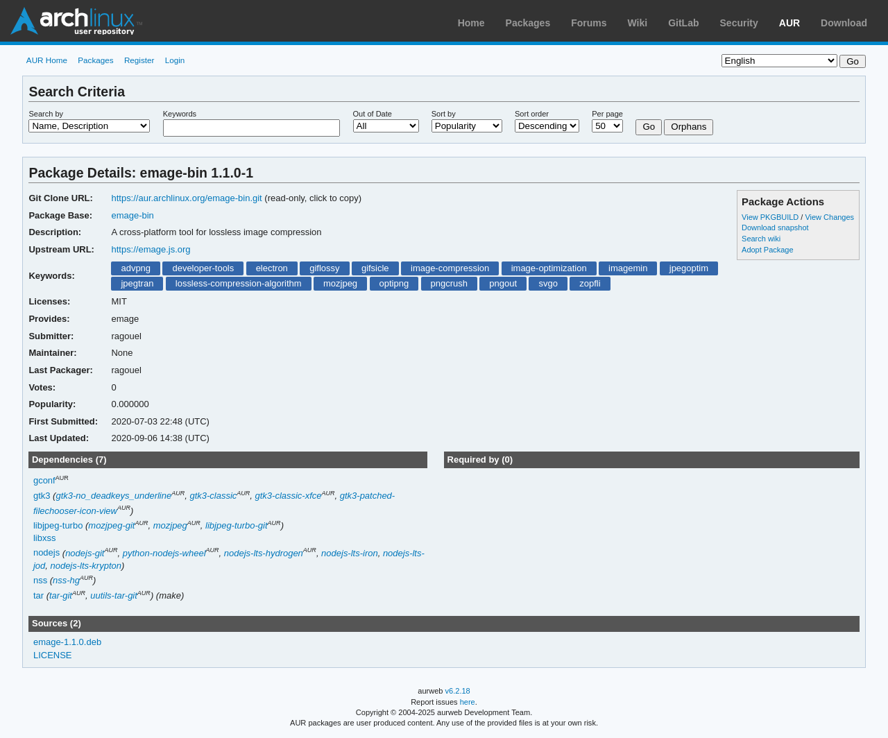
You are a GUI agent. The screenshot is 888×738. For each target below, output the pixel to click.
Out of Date (372, 114)
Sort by (444, 114)
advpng (136, 268)
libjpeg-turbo (58, 525)
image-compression (450, 268)
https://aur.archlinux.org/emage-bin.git (186, 198)
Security (739, 22)
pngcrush (449, 283)
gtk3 (42, 495)
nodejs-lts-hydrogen (263, 553)
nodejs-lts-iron (349, 553)
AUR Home (46, 60)
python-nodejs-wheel (164, 553)
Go (648, 126)
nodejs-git (84, 553)
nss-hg (66, 580)
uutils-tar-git (113, 595)
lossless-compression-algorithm (239, 283)
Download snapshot (775, 227)
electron (272, 268)
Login (175, 60)
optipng (394, 283)
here (467, 702)
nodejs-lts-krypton (85, 565)
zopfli (589, 283)
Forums (588, 22)
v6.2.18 (457, 691)
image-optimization (549, 268)
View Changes (829, 217)
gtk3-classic (213, 495)
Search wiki (761, 238)
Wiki (638, 22)
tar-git (60, 595)
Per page (607, 114)
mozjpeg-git (111, 525)
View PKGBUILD (771, 217)
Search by (45, 114)
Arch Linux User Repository (76, 21)
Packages (528, 22)
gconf (44, 481)
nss (40, 580)
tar (38, 595)
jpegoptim (688, 268)
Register (139, 60)
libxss (44, 538)
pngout (503, 283)
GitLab (683, 22)
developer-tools (203, 268)
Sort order (532, 114)
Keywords (179, 114)
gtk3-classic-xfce (288, 495)
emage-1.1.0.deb (67, 642)
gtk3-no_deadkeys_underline (113, 495)
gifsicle (375, 268)
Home (471, 22)
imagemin (627, 268)
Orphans (688, 126)
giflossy (324, 268)
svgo (547, 283)
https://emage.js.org (150, 249)
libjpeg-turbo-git (236, 525)
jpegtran (137, 283)
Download (844, 22)
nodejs (46, 553)
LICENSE (52, 655)
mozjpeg (340, 283)
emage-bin (132, 215)
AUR (789, 22)
